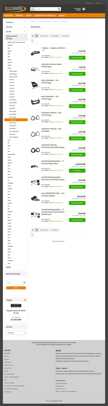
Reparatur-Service (8, 367)
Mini (9, 211)
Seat (9, 240)
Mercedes (10, 205)
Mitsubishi (10, 214)
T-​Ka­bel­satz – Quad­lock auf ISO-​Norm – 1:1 (53, 51)
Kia (8, 182)
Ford (9, 154)
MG (8, 208)
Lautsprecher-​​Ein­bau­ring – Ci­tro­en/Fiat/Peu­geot (51, 116)
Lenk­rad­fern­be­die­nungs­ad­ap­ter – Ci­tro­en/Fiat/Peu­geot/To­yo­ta (52, 164)
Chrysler (9, 67)
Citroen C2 (11, 85)
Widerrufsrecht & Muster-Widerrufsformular (14, 388)
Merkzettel (97, 3)
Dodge (9, 148)
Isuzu (9, 168)
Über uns (6, 358)
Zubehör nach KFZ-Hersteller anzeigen (16, 44)
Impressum (6, 361)
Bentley (9, 53)
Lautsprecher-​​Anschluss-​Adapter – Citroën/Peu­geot (52, 67)
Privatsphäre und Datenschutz (11, 391)
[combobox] (44, 38)
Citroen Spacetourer (14, 134)
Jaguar (9, 174)
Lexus (9, 194)
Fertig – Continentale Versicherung (66, 393)
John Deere (10, 179)
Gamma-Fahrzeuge (61, 386)
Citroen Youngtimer (13, 139)
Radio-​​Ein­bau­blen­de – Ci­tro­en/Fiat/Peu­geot (50, 83)
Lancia (9, 188)
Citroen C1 (11, 82)
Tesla (9, 257)
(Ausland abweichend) (58, 59)
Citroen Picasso (12, 125)
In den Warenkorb (77, 60)
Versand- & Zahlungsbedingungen (11, 379)
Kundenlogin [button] (88, 3)
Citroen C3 (11, 88)
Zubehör (62, 15)
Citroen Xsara (12, 136)
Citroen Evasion (12, 113)
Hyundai (9, 165)
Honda (9, 159)
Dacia (9, 142)
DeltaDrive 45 (60, 388)
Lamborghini (10, 185)
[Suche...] (33, 9)
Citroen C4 (11, 90)
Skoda (9, 243)
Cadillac (9, 62)
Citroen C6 (11, 96)
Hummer (10, 162)
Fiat (8, 151)
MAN (9, 197)
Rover (9, 234)
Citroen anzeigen (13, 73)
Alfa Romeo (10, 47)
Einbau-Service (7, 364)
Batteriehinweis (8, 394)
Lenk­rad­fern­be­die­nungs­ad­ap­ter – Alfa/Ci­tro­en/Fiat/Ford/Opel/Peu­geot (53, 180)
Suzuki (9, 254)
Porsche (9, 228)
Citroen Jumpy (12, 119)
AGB (5, 382)
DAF (8, 145)
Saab (9, 237)
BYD (9, 59)
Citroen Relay (12, 131)
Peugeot (9, 222)
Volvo (9, 266)
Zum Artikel (77, 173)
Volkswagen (10, 263)
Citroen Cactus (12, 102)
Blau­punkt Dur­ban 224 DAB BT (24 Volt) (16, 314)
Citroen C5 (11, 93)
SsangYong (10, 248)
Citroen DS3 (12, 108)
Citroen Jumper (12, 116)
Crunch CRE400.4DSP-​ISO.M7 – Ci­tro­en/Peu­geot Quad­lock (53, 196)
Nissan (9, 217)
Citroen (9, 70)
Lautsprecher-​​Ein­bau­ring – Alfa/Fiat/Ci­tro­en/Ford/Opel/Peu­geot (53, 148)
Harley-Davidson (11, 156)
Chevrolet (10, 65)
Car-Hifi (29, 15)
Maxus (9, 200)
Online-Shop (48, 403)
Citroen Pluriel (12, 128)
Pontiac (9, 225)
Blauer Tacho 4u (60, 391)
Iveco (9, 171)
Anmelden (16, 290)
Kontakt (6, 373)
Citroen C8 (11, 99)
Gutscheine (9, 15)
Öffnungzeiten (7, 355)
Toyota (9, 260)
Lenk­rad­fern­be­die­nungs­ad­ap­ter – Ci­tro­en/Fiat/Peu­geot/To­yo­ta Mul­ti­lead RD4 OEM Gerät (52, 214)
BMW (9, 56)
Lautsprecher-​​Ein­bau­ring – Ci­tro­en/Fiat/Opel (51, 132)
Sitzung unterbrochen (9, 385)
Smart (9, 245)
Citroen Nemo (12, 122)
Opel (9, 220)
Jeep (9, 177)
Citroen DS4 (12, 110)
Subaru (9, 251)
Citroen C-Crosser (13, 79)
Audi (9, 50)
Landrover (10, 191)
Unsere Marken (7, 370)
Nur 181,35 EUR (16, 321)
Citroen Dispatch (13, 105)
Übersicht (19, 15)
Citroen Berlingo (13, 76)
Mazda (9, 202)
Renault (9, 231)
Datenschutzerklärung (9, 376)
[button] (33, 38)
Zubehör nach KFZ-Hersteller (45, 15)
